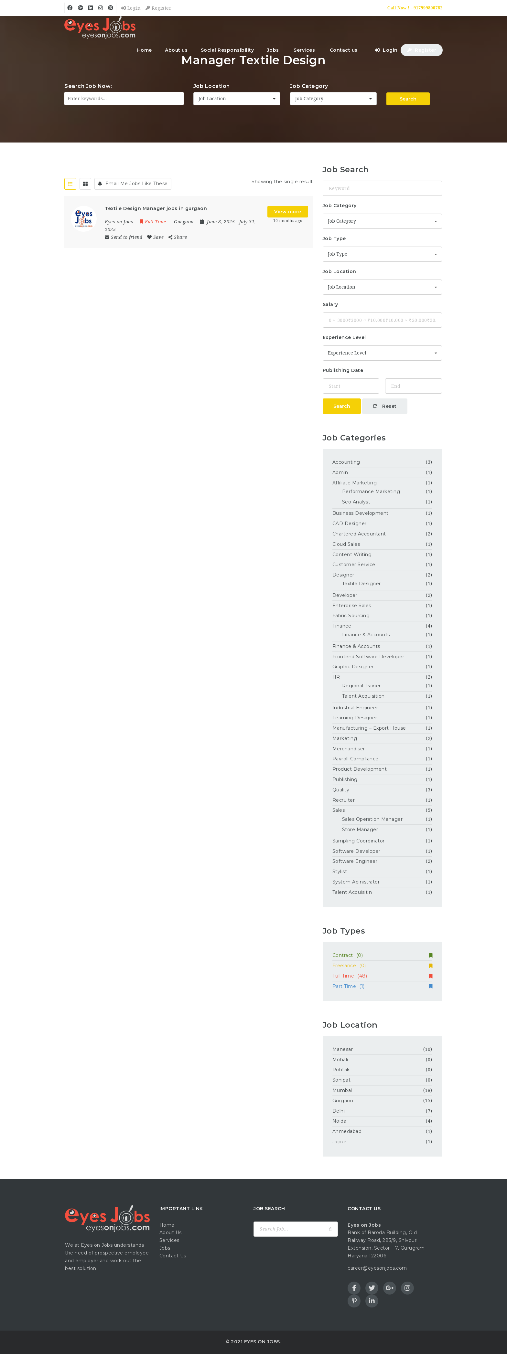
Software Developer (356, 851)
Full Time (382, 976)
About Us (170, 1232)
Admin (340, 472)
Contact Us (172, 1256)
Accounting (346, 462)
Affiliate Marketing (354, 483)
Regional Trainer (361, 686)
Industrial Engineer (355, 708)
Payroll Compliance (355, 759)
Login (131, 8)
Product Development (359, 769)
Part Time (382, 986)
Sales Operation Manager (372, 819)
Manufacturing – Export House (369, 728)
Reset (385, 406)
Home (144, 50)
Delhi (338, 1111)
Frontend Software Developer (368, 657)
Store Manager (360, 829)
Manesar (342, 1049)
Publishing (345, 779)
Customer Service (353, 564)
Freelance (382, 965)
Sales (338, 810)
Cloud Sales (346, 544)
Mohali (340, 1060)
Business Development (360, 513)
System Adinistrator (356, 882)
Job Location (211, 86)
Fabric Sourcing (351, 616)
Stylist (339, 871)
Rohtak (341, 1070)
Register (158, 8)
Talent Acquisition (363, 696)
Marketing (344, 738)
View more (287, 212)
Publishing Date (343, 370)
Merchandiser (348, 749)
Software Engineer (355, 861)
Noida (339, 1121)
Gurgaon (342, 1101)
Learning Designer (354, 718)
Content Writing (352, 554)
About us (176, 50)
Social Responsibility (227, 50)
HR (336, 677)
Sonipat (341, 1080)
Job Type (334, 238)
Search (408, 99)
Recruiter (343, 800)
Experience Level (344, 337)
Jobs (273, 50)
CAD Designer (349, 523)
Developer (345, 595)
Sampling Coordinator (358, 841)
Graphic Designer (353, 667)
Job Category (309, 86)
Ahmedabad (347, 1131)
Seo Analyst (356, 502)
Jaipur (339, 1142)
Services (304, 50)
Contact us (344, 50)
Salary (330, 304)
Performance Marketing (371, 491)
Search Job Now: (88, 86)
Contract (382, 955)
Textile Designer (361, 584)
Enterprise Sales (351, 605)
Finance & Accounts (366, 635)
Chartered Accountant (359, 534)
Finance (341, 626)
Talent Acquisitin (352, 892)
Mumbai (342, 1090)
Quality (341, 790)
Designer (343, 575)
